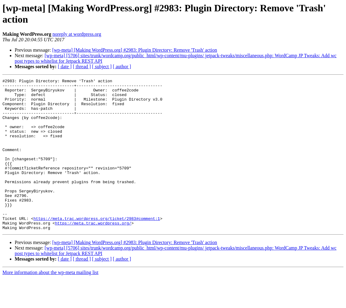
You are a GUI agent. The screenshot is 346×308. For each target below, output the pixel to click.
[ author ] (122, 66)
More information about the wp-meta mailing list (50, 302)
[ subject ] (102, 66)
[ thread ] (82, 66)
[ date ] (65, 66)
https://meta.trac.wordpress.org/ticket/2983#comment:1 (96, 247)
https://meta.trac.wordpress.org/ (93, 252)
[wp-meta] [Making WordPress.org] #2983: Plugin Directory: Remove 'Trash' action (134, 50)
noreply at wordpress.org (76, 34)
